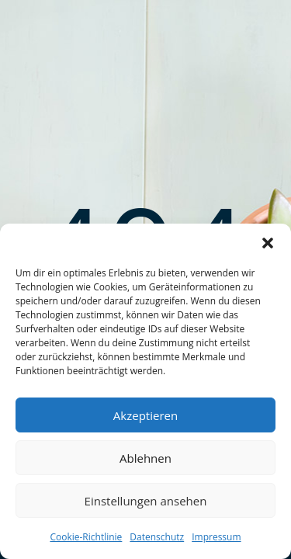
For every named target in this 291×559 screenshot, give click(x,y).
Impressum (216, 536)
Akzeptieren (145, 415)
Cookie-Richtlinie (86, 536)
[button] (267, 243)
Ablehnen (145, 458)
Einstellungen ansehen (146, 501)
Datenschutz (157, 536)
